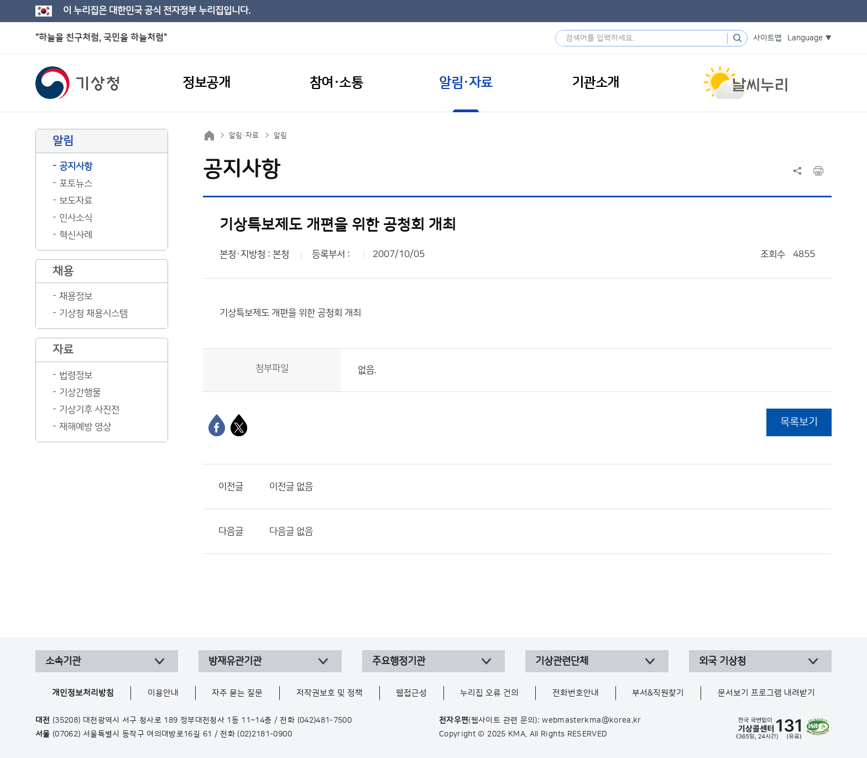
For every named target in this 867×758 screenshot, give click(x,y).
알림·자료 (244, 135)
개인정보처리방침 (83, 693)
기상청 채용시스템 (93, 313)
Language (805, 38)
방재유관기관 (235, 661)
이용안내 (163, 693)
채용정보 (75, 296)
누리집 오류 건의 (489, 693)
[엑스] (239, 425)
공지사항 (75, 166)
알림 (280, 135)
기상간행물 (80, 393)
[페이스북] (216, 425)
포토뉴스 (75, 184)
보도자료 (75, 201)
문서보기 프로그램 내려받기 (766, 693)
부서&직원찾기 (658, 693)
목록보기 (799, 422)
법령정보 (75, 375)
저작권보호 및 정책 (329, 693)
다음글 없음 (291, 531)
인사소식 (75, 218)
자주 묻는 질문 (237, 693)
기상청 (77, 83)
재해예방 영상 (85, 427)
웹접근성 (411, 693)
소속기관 (63, 661)
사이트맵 (767, 38)
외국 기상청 (722, 661)
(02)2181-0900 (264, 734)
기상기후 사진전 (89, 410)
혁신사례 (75, 235)
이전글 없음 (291, 487)
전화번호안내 (575, 693)
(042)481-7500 (324, 720)
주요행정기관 (398, 661)
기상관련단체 (561, 661)
